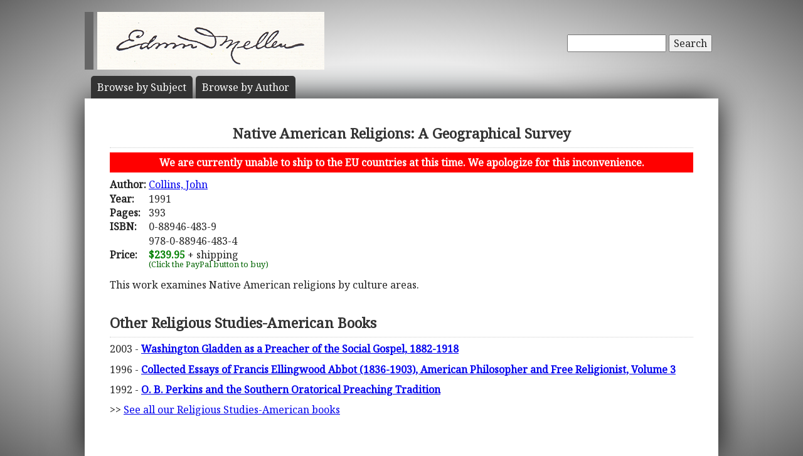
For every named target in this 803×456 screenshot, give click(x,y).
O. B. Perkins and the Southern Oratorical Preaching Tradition (290, 389)
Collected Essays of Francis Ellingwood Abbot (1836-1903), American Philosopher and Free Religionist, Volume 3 (408, 369)
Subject (141, 87)
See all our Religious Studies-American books (232, 409)
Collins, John (178, 184)
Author (245, 87)
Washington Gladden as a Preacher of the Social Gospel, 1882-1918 (300, 349)
